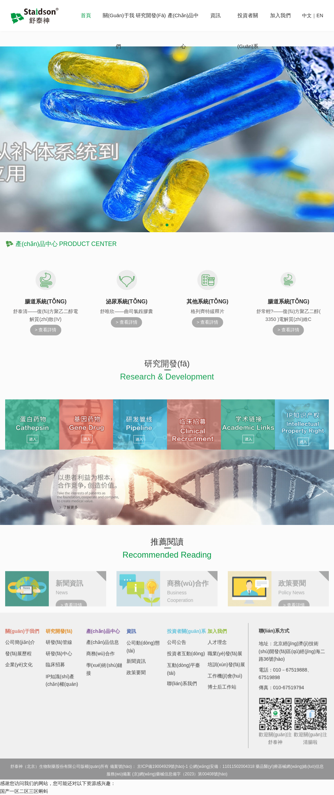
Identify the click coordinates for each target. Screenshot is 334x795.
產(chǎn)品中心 (103, 634)
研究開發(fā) (151, 15)
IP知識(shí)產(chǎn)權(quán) (62, 686)
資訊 (215, 15)
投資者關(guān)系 (186, 634)
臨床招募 (55, 668)
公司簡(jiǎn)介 (20, 646)
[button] (161, 225)
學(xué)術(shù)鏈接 (104, 675)
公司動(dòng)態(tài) (142, 652)
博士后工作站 (222, 690)
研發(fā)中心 (59, 657)
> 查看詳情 (45, 329)
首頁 (86, 15)
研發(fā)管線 (59, 646)
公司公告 (176, 646)
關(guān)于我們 (22, 634)
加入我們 (280, 15)
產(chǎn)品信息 (102, 646)
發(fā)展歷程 (18, 657)
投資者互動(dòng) (186, 657)
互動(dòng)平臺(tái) (183, 675)
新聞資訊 (136, 665)
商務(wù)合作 (100, 657)
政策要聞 (136, 676)
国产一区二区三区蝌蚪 (24, 791)
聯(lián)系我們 (182, 687)
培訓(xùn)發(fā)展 (226, 668)
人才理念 (217, 646)
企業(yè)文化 (19, 668)
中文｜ (309, 15)
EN (319, 15)
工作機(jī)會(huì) (225, 679)
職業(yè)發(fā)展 (225, 657)
